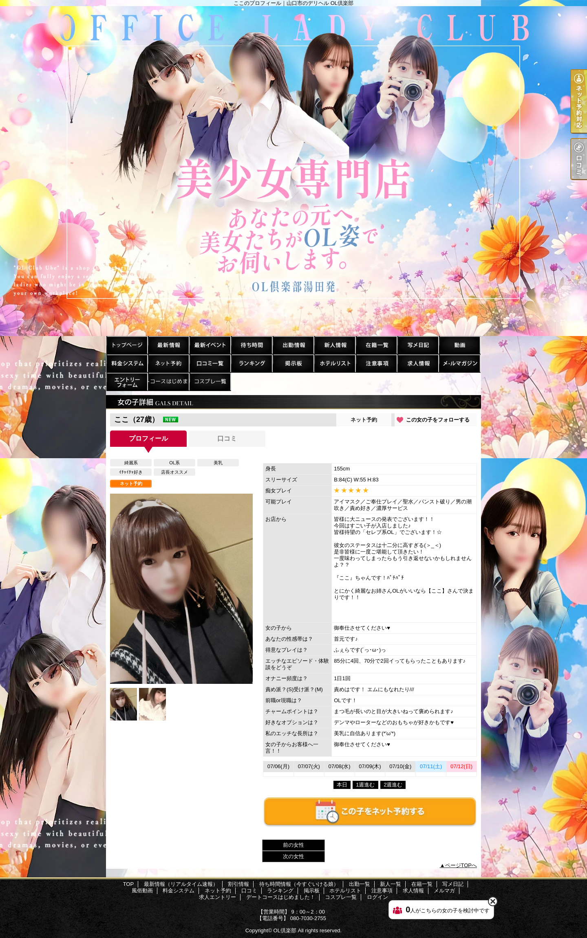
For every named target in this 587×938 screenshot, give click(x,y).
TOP (126, 345)
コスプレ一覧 (210, 381)
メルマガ (459, 363)
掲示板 (293, 363)
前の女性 (293, 845)
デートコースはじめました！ (168, 381)
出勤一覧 (293, 345)
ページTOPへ (461, 865)
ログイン (377, 897)
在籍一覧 (376, 345)
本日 (342, 785)
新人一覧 (334, 345)
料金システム (126, 363)
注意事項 (376, 363)
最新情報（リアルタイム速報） (168, 345)
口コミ (210, 363)
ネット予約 (168, 363)
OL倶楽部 (285, 930)
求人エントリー (126, 381)
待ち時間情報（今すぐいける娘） (251, 345)
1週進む (365, 785)
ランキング (251, 363)
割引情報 (210, 345)
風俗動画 (459, 345)
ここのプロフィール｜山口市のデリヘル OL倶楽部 (293, 171)
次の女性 (293, 856)
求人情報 (417, 363)
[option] (181, 589)
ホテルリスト (334, 363)
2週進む (393, 785)
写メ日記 (417, 345)
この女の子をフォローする (438, 420)
